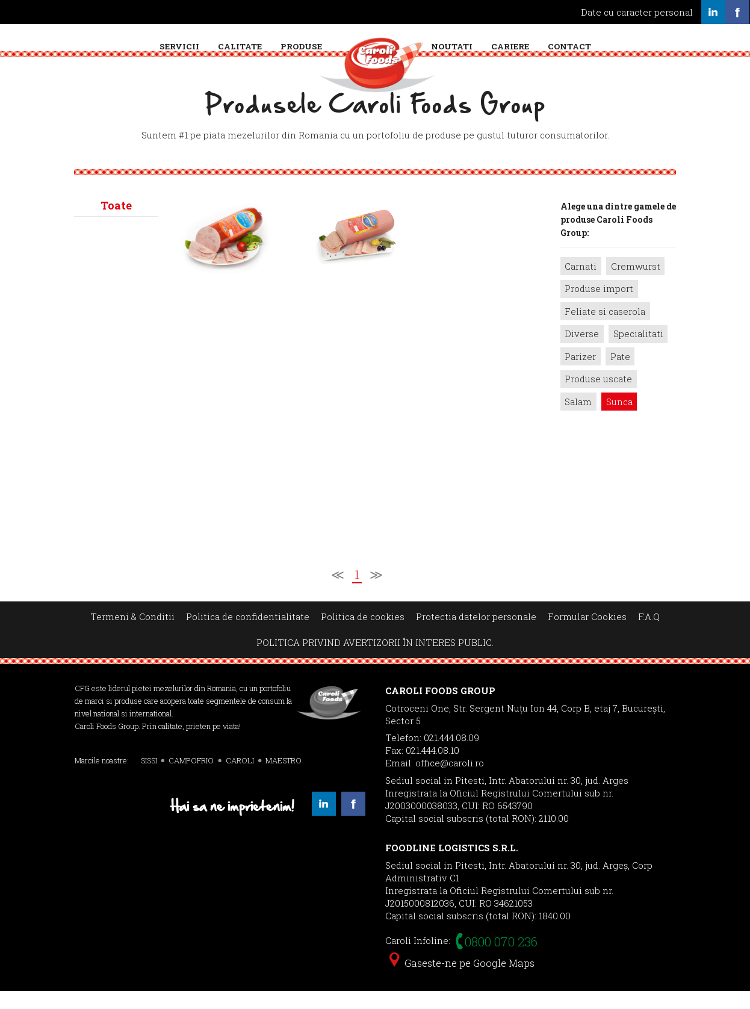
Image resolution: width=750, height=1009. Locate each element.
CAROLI (240, 778)
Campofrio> (117, 274)
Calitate (240, 46)
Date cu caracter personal (637, 12)
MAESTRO (283, 778)
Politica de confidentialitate (247, 635)
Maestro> (117, 409)
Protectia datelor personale (476, 635)
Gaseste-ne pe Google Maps (462, 981)
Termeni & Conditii (132, 635)
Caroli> (117, 341)
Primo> (117, 556)
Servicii (179, 46)
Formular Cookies (587, 635)
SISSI (149, 778)
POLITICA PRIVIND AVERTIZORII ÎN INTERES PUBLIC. (375, 660)
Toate (116, 223)
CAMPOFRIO (191, 778)
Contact (569, 46)
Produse (301, 46)
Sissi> (117, 482)
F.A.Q (649, 635)
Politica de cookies (362, 635)
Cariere (510, 46)
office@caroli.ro (449, 781)
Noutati (452, 46)
